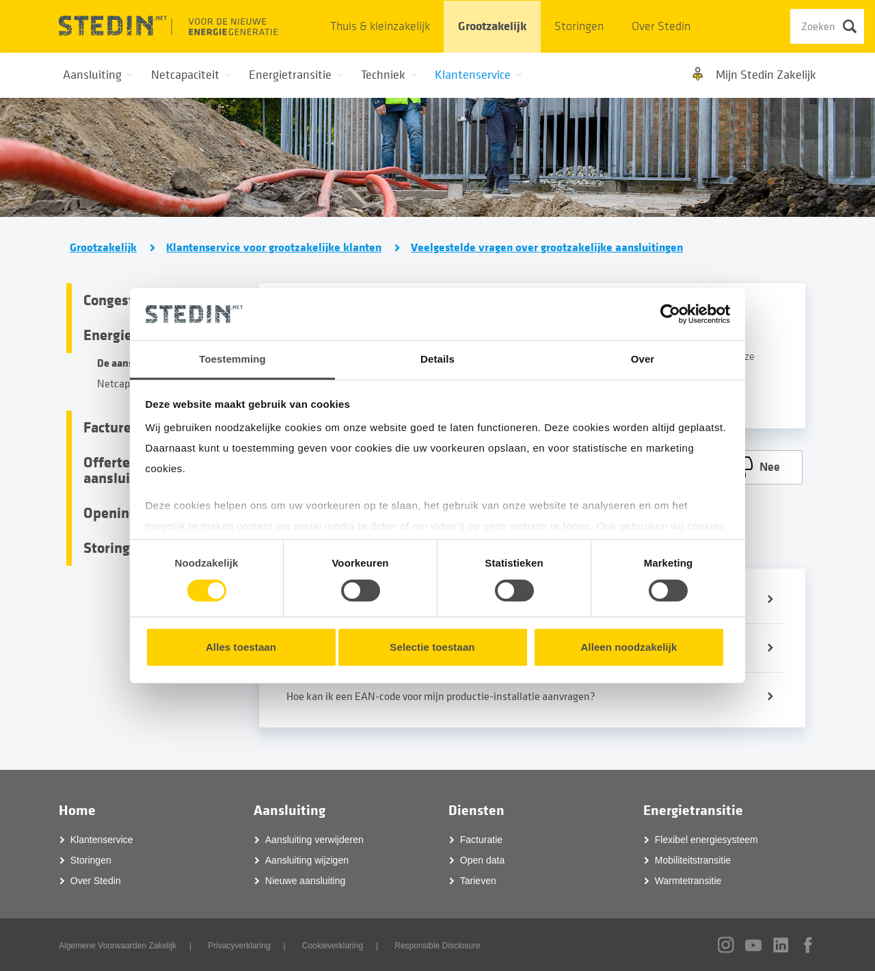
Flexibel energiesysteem (706, 838)
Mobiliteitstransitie (693, 859)
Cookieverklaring (332, 945)
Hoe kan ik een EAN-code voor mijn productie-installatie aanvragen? (440, 696)
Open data (482, 859)
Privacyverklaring (239, 945)
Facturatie (481, 838)
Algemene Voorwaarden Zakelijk (117, 945)
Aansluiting (289, 810)
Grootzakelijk (492, 26)
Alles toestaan (241, 647)
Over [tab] (643, 359)
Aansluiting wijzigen (307, 859)
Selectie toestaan (432, 647)
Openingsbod (125, 513)
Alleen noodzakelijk (628, 647)
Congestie (114, 300)
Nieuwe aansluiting (305, 880)
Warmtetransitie (688, 880)
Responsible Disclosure (437, 945)
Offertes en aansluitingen (127, 470)
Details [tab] (437, 359)
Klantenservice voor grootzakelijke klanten (273, 247)
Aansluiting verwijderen (314, 838)
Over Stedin (661, 26)
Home (77, 810)
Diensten (476, 810)
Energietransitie (693, 810)
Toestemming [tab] (232, 359)
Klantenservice (101, 838)
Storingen (579, 26)
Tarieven (478, 880)
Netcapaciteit (128, 384)
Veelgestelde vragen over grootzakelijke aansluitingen (547, 247)
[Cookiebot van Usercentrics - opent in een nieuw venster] (670, 314)
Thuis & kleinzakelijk (380, 26)
